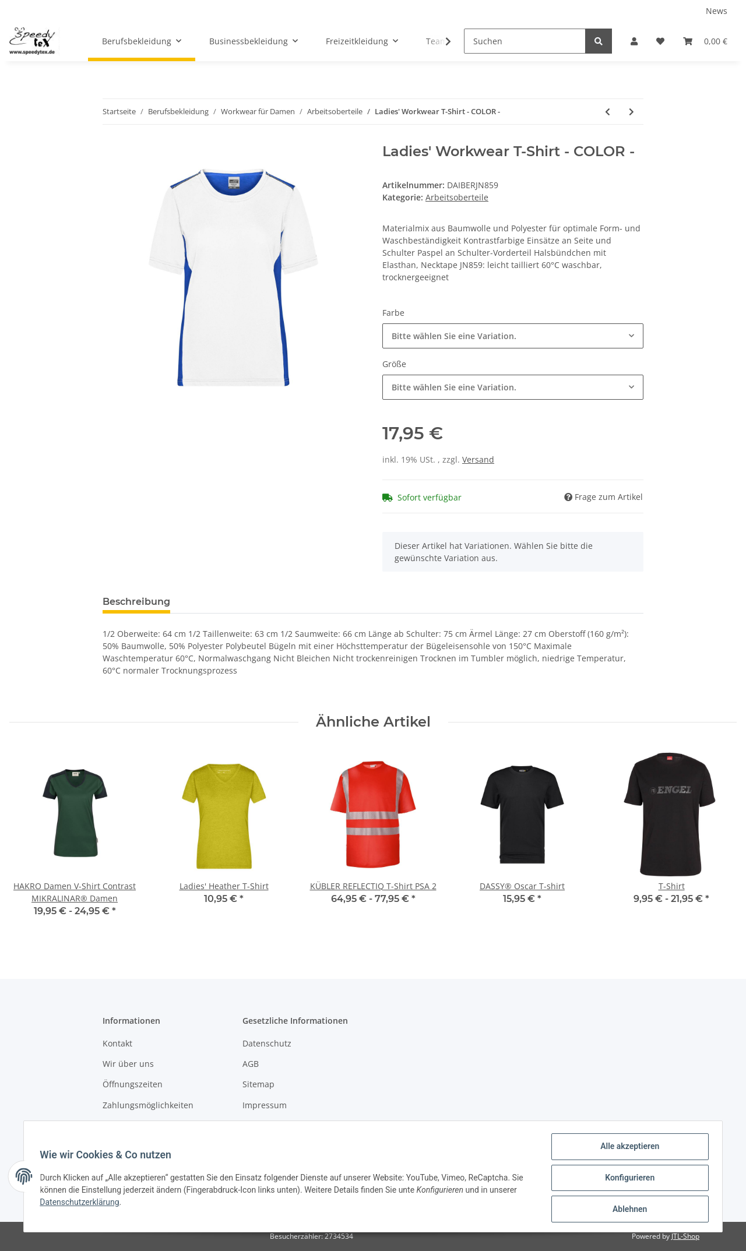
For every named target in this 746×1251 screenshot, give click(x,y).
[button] (634, 41)
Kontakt (117, 1043)
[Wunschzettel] (660, 41)
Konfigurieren (627, 1179)
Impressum (264, 1105)
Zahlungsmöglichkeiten (148, 1105)
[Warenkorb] (705, 41)
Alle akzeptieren (626, 1149)
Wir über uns (128, 1063)
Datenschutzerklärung (82, 1203)
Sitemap (258, 1084)
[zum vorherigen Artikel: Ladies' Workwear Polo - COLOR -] (608, 111)
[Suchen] (525, 41)
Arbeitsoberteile (456, 197)
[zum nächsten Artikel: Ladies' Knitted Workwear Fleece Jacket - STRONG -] (631, 111)
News (716, 10)
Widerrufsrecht (272, 1125)
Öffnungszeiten (133, 1084)
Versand (478, 459)
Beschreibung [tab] (136, 601)
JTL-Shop (685, 1236)
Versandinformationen (147, 1125)
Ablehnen (627, 1209)
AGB (250, 1063)
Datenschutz (266, 1043)
